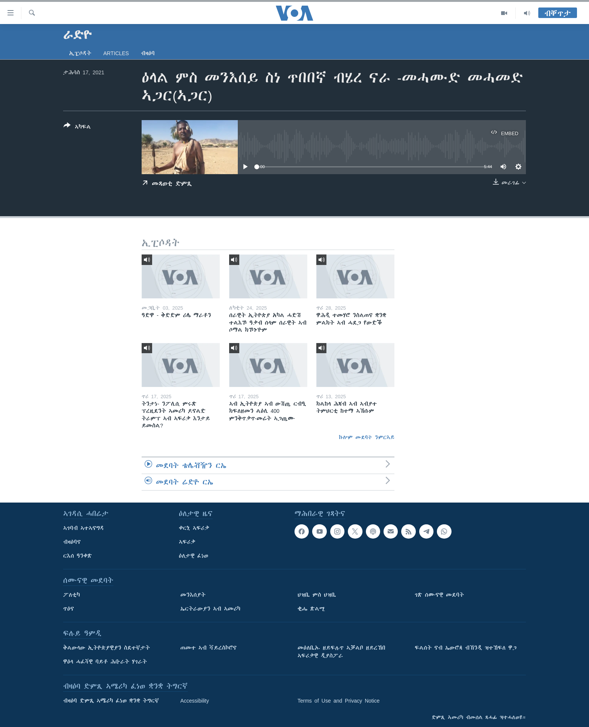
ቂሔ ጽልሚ (311, 608)
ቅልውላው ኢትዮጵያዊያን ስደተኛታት (106, 647)
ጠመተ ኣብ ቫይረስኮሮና (208, 647)
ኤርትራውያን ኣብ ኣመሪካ (210, 608)
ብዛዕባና (72, 542)
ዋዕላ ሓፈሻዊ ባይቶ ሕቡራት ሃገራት (105, 661)
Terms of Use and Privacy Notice (339, 700)
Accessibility (194, 700)
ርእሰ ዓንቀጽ (77, 555)
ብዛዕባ (148, 53)
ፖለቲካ (71, 595)
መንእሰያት (192, 595)
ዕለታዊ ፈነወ (193, 555)
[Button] (77, 127)
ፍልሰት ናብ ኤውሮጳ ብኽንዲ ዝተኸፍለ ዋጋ (466, 647)
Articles (116, 53)
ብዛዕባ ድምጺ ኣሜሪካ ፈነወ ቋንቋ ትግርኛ (111, 700)
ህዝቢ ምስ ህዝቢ (317, 595)
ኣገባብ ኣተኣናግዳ (83, 528)
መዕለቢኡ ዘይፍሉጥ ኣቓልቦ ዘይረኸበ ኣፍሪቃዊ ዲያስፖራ (341, 651)
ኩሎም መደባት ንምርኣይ (366, 437)
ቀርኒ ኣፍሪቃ (194, 528)
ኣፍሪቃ (187, 542)
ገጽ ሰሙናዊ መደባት (439, 595)
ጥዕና (68, 608)
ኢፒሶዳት (80, 53)
